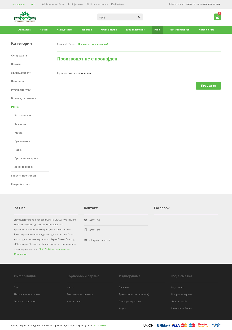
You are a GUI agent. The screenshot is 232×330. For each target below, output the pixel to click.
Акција (122, 308)
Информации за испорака (27, 294)
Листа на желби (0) (54, 4)
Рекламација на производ (80, 294)
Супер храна (24, 29)
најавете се (192, 4)
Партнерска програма (130, 301)
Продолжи (208, 85)
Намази (43, 29)
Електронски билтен (181, 308)
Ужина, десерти (64, 29)
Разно (157, 29)
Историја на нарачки (181, 294)
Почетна (61, 44)
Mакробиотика (206, 29)
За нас (17, 287)
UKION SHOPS (99, 325)
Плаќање (119, 4)
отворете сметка (211, 4)
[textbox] (120, 17)
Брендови (124, 287)
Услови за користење (25, 301)
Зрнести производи (179, 29)
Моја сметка (77, 4)
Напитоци (86, 29)
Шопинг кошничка (99, 4)
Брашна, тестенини (135, 29)
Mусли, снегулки (109, 29)
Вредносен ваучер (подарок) (134, 294)
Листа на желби (179, 301)
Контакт (71, 287)
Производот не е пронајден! (93, 44)
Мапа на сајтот (74, 301)
